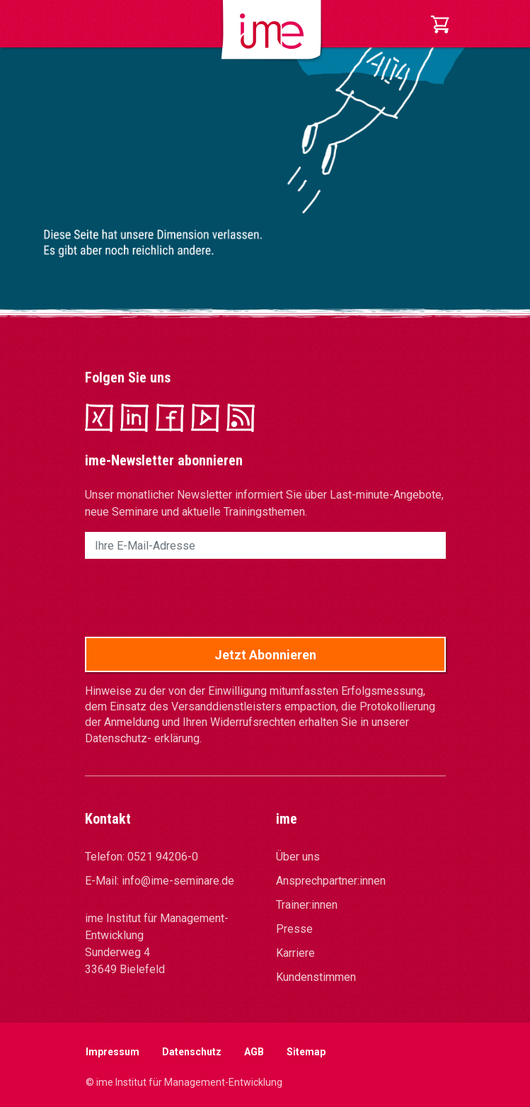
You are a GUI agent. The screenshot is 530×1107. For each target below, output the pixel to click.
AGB (254, 1051)
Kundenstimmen (316, 977)
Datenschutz (191, 1051)
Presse (294, 929)
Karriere (295, 953)
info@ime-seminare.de (178, 880)
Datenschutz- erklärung (142, 738)
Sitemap (306, 1051)
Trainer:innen (307, 905)
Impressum (112, 1051)
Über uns (298, 856)
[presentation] (192, 597)
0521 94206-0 (162, 856)
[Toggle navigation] (94, 24)
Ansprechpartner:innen (331, 880)
